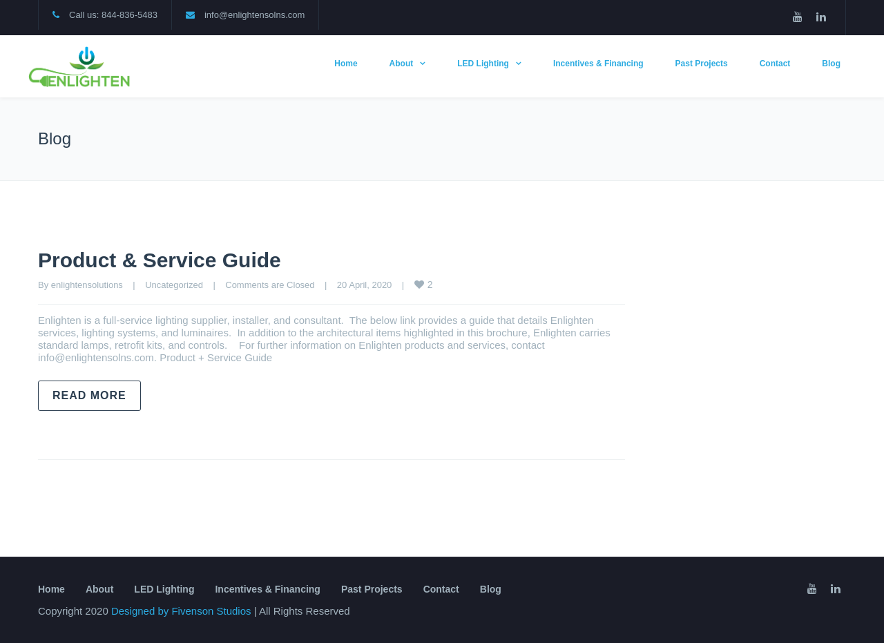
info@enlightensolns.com (254, 15)
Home (345, 63)
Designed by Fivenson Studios (182, 611)
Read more (89, 395)
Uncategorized (174, 285)
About (402, 63)
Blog (831, 63)
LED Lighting (483, 63)
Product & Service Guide (159, 260)
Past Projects (701, 63)
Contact (775, 63)
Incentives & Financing (598, 63)
